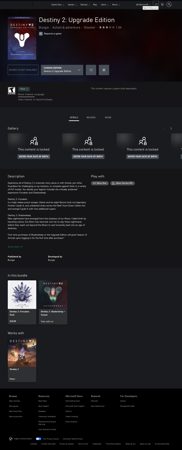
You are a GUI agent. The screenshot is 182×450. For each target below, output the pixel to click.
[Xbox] (41, 4)
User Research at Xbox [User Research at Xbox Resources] (47, 429)
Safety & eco (130, 444)
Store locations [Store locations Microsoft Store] (71, 422)
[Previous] (164, 128)
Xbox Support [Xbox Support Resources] (43, 406)
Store (103, 4)
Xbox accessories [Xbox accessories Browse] (15, 416)
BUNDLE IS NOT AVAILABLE (23, 69)
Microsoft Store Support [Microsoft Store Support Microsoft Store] (75, 406)
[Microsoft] (20, 4)
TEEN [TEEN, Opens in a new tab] (24, 89)
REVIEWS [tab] (91, 117)
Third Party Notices (113, 444)
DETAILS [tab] (74, 117)
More (114, 4)
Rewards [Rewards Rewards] (94, 401)
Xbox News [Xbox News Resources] (42, 401)
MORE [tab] (108, 117)
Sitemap (33, 444)
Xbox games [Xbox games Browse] (13, 406)
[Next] (171, 128)
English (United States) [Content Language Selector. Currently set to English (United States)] (23, 438)
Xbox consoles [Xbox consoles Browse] (14, 401)
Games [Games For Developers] (123, 401)
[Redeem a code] (104, 70)
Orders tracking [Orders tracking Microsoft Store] (72, 416)
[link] (22, 302)
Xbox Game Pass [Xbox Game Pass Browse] (15, 411)
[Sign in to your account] (169, 4)
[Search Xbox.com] (156, 4)
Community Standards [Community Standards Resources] (47, 416)
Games (71, 4)
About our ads (145, 444)
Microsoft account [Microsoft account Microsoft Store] (73, 401)
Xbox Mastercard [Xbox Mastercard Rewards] (97, 406)
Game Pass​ (56, 4)
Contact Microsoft (48, 444)
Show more (15, 246)
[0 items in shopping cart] (162, 4)
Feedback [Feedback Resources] (42, 411)
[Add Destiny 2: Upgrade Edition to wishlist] (91, 70)
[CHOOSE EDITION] (62, 70)
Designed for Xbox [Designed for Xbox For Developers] (127, 406)
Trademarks (97, 444)
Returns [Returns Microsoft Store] (69, 411)
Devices (84, 4)
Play (95, 4)
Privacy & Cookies (67, 444)
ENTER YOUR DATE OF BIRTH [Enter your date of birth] (33, 157)
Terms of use (83, 444)
